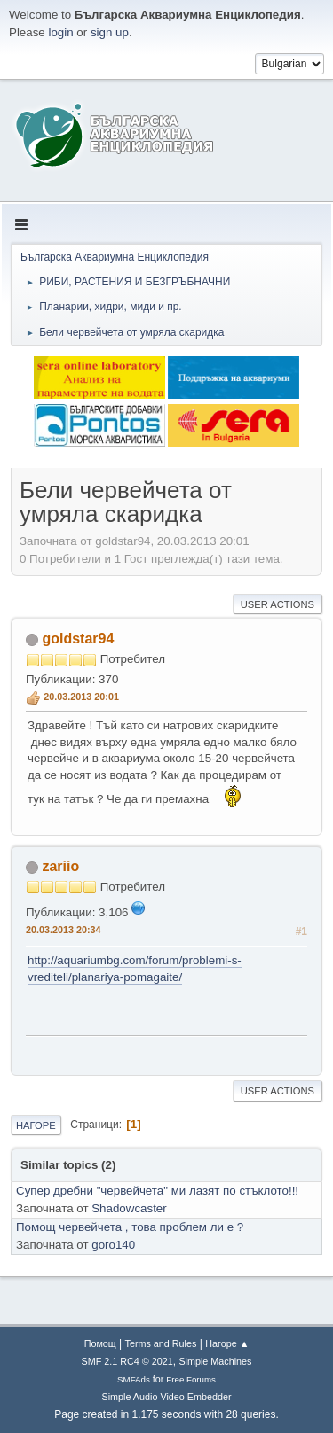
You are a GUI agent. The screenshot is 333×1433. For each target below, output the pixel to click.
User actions (277, 604)
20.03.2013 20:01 (81, 696)
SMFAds (133, 1379)
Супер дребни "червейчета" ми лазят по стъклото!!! (157, 1190)
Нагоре (36, 1125)
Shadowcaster (128, 1208)
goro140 (113, 1244)
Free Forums (191, 1379)
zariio (60, 866)
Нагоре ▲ (227, 1343)
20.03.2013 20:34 (63, 929)
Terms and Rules (161, 1343)
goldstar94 (78, 638)
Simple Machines (214, 1361)
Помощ (100, 1343)
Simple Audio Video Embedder (166, 1396)
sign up (110, 32)
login (60, 32)
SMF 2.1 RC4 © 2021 (127, 1361)
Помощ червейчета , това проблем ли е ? (129, 1227)
